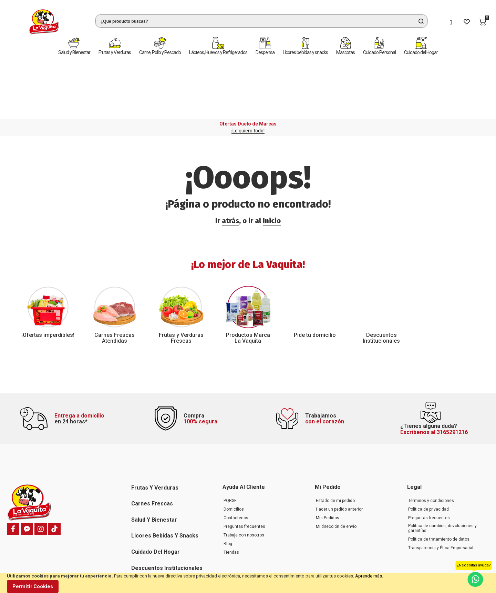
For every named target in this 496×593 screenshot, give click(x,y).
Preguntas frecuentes (244, 472)
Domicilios (234, 455)
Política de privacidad (428, 455)
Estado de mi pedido (335, 446)
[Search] (420, 21)
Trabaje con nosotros (244, 481)
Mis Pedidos (327, 463)
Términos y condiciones (431, 446)
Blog (228, 489)
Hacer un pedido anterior (339, 455)
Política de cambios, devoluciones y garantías (442, 474)
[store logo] (32, 22)
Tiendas (231, 498)
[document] (248, 583)
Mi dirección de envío (336, 472)
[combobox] (250, 21)
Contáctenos (236, 463)
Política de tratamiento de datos (438, 485)
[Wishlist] (466, 22)
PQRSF (230, 446)
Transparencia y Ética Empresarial (440, 493)
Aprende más (368, 576)
